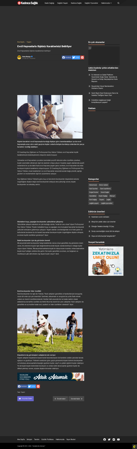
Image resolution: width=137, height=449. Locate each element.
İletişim (29, 439)
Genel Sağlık (105, 192)
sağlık (108, 199)
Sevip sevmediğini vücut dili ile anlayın (105, 231)
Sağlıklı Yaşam (62, 3)
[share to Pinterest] (82, 57)
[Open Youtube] (118, 439)
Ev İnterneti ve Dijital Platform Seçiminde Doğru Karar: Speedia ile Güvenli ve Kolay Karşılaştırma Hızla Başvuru (104, 78)
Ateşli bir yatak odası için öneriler (103, 222)
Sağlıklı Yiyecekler (91, 3)
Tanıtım (36, 439)
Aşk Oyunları (93, 188)
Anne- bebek (103, 185)
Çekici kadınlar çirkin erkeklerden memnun (103, 69)
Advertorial (93, 185)
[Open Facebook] (104, 439)
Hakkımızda (60, 439)
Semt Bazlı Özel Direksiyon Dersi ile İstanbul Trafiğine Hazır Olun (104, 94)
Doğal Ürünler (93, 192)
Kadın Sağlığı (49, 3)
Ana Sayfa (21, 439)
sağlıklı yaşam (94, 203)
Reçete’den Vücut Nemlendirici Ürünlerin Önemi (102, 87)
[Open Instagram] (114, 439)
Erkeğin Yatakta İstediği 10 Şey (102, 226)
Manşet (112, 196)
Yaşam (23, 392)
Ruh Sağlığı (93, 199)
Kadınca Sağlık (76, 3)
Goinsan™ (42, 446)
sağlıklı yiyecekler (106, 203)
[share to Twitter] (76, 57)
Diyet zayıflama (105, 188)
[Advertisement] (68, 24)
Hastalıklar (92, 196)
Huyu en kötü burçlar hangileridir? (103, 236)
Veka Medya (27, 56)
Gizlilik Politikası (47, 439)
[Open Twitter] (109, 439)
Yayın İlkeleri (70, 439)
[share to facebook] (67, 57)
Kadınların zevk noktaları (100, 217)
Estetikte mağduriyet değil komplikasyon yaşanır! (101, 101)
